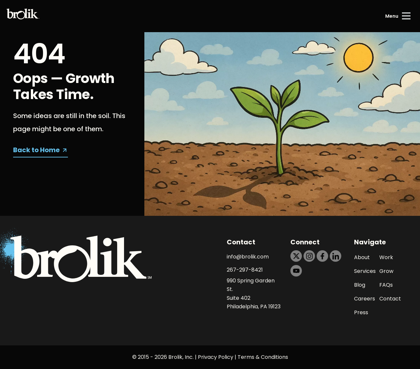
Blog (359, 285)
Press (361, 312)
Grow (386, 271)
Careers (364, 298)
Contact (390, 298)
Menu (391, 16)
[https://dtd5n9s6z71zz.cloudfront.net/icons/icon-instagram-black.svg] (309, 256)
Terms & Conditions (263, 357)
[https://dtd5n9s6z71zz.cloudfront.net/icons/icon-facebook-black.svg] (322, 256)
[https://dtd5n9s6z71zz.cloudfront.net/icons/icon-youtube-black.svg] (296, 271)
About (362, 257)
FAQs (386, 285)
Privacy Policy (215, 357)
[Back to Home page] (23, 16)
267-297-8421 (245, 270)
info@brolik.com (248, 256)
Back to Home (36, 149)
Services (365, 271)
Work (386, 257)
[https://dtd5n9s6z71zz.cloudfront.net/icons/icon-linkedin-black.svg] (335, 256)
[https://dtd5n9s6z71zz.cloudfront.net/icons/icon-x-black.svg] (296, 256)
